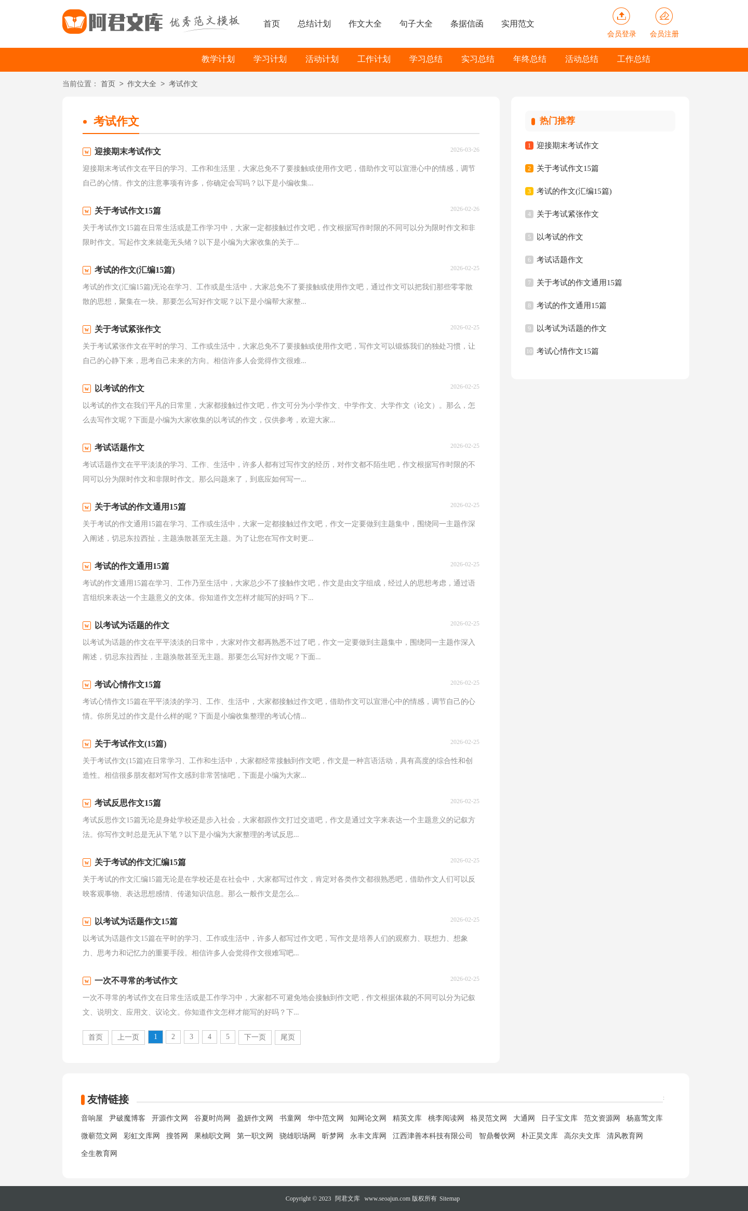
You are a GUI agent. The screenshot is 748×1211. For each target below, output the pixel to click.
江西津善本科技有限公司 (433, 1136)
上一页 (128, 1037)
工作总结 (633, 59)
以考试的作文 (560, 237)
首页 (271, 23)
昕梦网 (333, 1136)
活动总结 (581, 59)
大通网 (524, 1118)
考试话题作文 (560, 260)
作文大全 (365, 23)
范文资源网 (602, 1118)
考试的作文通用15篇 (572, 305)
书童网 (290, 1118)
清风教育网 (625, 1136)
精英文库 (407, 1118)
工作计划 (374, 59)
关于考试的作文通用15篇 (579, 282)
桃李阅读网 (446, 1118)
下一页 (255, 1037)
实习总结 (478, 59)
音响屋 (92, 1118)
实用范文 (518, 23)
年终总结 (529, 59)
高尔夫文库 (582, 1136)
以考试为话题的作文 (572, 328)
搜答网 (177, 1136)
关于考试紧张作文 (568, 214)
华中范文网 (326, 1118)
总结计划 (314, 23)
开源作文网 (170, 1118)
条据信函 (467, 23)
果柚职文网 (212, 1136)
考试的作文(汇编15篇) (574, 191)
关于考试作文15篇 (568, 168)
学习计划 (270, 59)
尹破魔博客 (127, 1118)
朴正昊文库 (540, 1136)
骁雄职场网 (297, 1136)
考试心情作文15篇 (568, 351)
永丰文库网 (368, 1136)
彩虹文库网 (142, 1136)
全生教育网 (99, 1153)
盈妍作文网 (255, 1118)
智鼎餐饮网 (497, 1136)
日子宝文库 (559, 1118)
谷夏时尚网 (212, 1118)
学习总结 (426, 59)
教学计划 (218, 59)
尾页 (287, 1037)
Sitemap (449, 1198)
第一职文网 (255, 1136)
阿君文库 (347, 1198)
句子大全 (416, 23)
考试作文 (183, 84)
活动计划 (322, 59)
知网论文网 (368, 1118)
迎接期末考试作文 (568, 145)
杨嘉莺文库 (644, 1118)
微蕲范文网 (99, 1136)
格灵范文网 (489, 1118)
